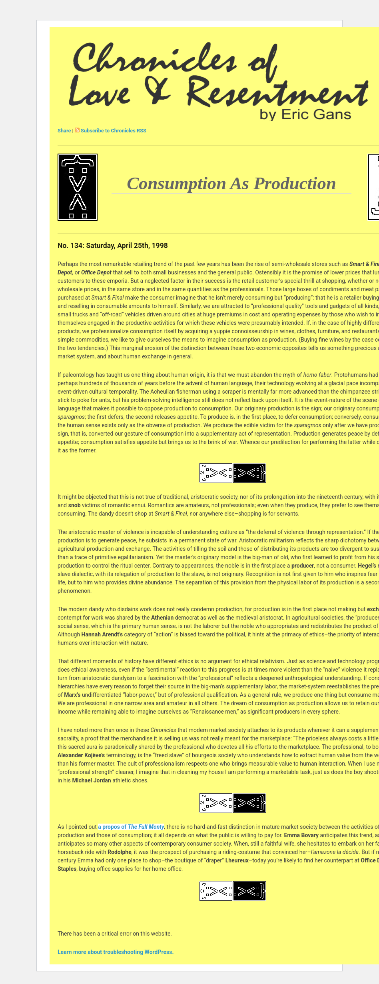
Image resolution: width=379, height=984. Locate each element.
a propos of (131, 827)
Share (64, 131)
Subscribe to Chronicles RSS (113, 131)
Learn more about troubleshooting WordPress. (116, 952)
